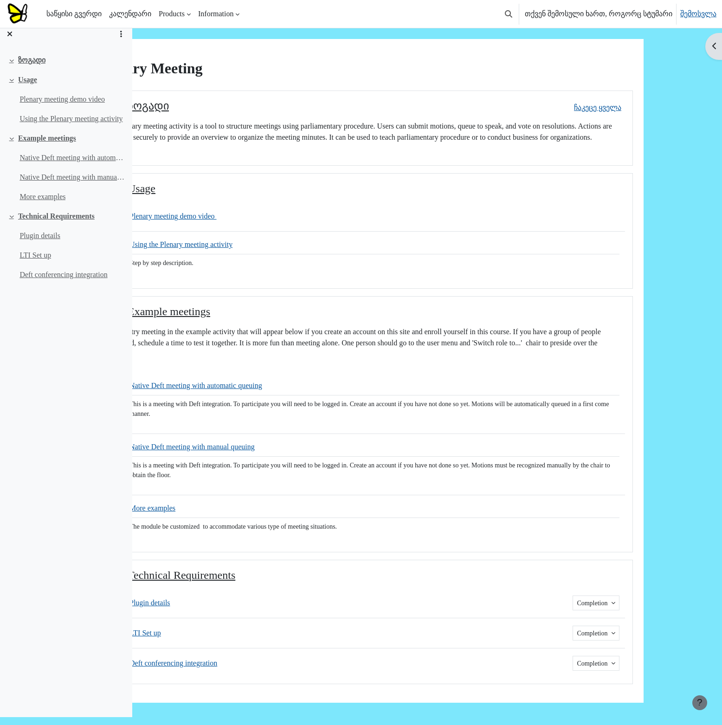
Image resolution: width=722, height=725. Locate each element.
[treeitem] (66, 68)
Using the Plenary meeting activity (70, 126)
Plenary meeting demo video (62, 107)
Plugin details (39, 243)
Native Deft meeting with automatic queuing (72, 165)
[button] (508, 14)
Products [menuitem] (172, 14)
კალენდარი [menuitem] (130, 14)
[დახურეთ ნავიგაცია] (9, 41)
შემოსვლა (698, 14)
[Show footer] (699, 702)
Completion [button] (648, 603)
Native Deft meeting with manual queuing (72, 185)
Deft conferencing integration (63, 282)
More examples (42, 204)
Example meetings (47, 146)
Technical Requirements (56, 224)
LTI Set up (35, 263)
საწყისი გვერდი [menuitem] (74, 14)
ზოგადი (31, 68)
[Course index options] (121, 41)
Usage (27, 87)
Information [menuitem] (215, 14)
